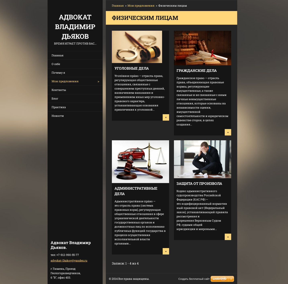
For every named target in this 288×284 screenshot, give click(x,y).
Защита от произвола (199, 183)
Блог (55, 98)
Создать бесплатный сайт (194, 278)
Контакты (59, 90)
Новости (58, 116)
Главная (57, 55)
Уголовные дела (131, 68)
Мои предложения (65, 81)
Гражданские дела (197, 70)
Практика (59, 107)
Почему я (58, 72)
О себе (56, 64)
